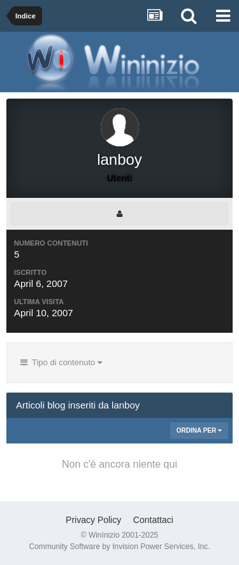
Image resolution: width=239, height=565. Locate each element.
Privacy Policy (93, 520)
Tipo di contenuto (61, 362)
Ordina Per (199, 430)
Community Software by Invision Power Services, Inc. (119, 546)
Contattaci (153, 520)
